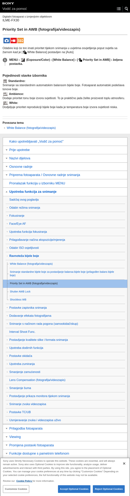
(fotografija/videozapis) (31, 127)
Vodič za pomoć (14, 9)
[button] (126, 8)
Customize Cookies (16, 491)
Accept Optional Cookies (74, 491)
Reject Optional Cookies (109, 491)
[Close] (124, 466)
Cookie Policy (24, 483)
